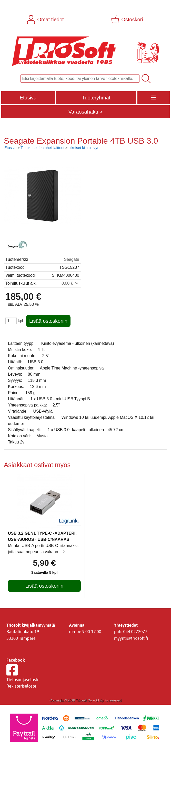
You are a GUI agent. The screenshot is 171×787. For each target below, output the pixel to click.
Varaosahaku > (85, 112)
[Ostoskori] (127, 19)
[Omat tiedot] (45, 19)
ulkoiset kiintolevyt (83, 148)
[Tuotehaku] (80, 79)
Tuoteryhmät (96, 97)
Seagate (71, 259)
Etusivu (28, 97)
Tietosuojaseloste (22, 679)
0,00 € (70, 283)
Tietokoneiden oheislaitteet (42, 148)
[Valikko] (153, 97)
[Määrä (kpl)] (11, 321)
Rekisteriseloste (21, 686)
